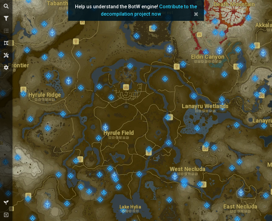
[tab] (6, 6)
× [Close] (196, 14)
